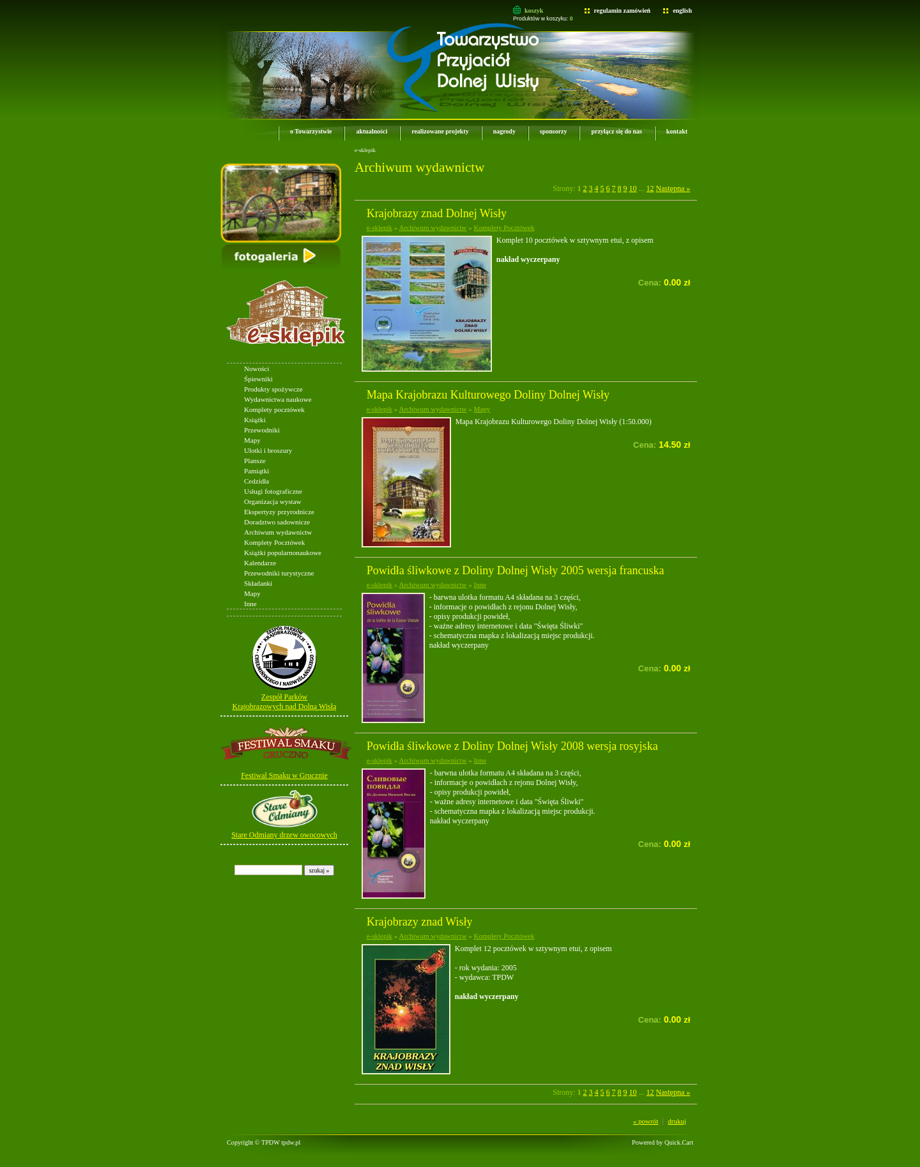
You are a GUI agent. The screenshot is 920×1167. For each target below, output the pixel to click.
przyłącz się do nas (616, 131)
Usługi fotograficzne (273, 491)
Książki (255, 419)
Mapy (252, 440)
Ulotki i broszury (268, 450)
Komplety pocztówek (274, 409)
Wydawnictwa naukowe (278, 399)
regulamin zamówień (622, 10)
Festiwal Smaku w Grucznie (284, 775)
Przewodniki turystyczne (279, 573)
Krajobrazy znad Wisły (420, 921)
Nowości (256, 368)
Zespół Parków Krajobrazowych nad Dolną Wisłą (285, 701)
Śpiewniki (258, 379)
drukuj (677, 1121)
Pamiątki (256, 471)
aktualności (371, 131)
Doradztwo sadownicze (277, 522)
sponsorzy (553, 131)
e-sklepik (242, 359)
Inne (250, 603)
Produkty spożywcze (273, 389)
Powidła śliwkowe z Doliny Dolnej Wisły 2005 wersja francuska (515, 570)
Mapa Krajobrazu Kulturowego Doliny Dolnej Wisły (488, 394)
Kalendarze (260, 563)
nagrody (504, 131)
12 (650, 188)
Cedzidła (256, 481)
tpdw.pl (290, 1142)
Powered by (662, 1142)
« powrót (645, 1121)
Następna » (673, 188)
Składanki (258, 583)
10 (633, 188)
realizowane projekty (439, 131)
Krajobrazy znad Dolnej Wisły (437, 213)
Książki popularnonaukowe (282, 552)
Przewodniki (262, 430)
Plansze (255, 460)
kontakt (676, 131)
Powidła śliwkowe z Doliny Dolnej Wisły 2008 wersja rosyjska (512, 746)
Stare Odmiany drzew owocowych (284, 834)
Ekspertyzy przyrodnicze (279, 511)
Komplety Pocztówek (274, 542)
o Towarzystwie (311, 131)
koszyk (534, 10)
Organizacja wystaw (273, 501)
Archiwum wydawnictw (278, 532)
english (682, 10)
